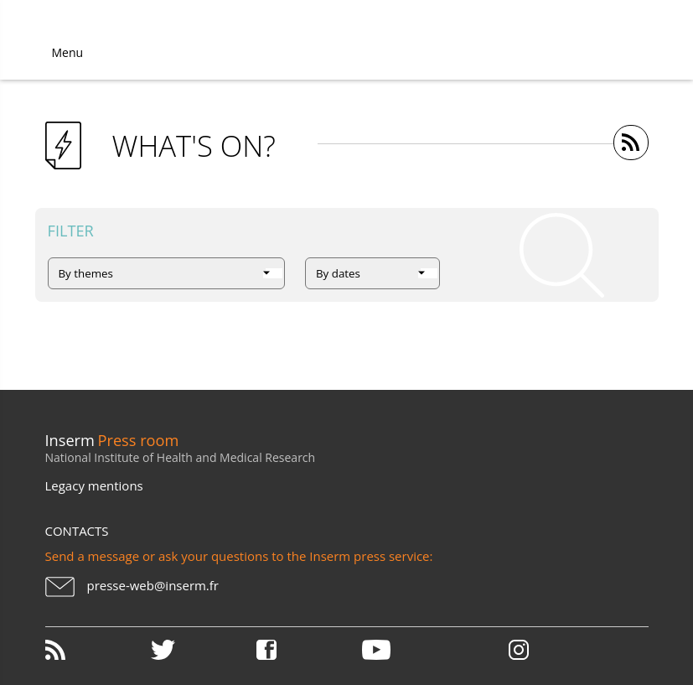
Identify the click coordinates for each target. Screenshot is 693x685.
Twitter (202, 650)
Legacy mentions (94, 485)
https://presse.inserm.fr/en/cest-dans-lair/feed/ (631, 142)
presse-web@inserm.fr (153, 585)
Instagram (519, 650)
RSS (96, 650)
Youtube (413, 650)
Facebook (307, 650)
